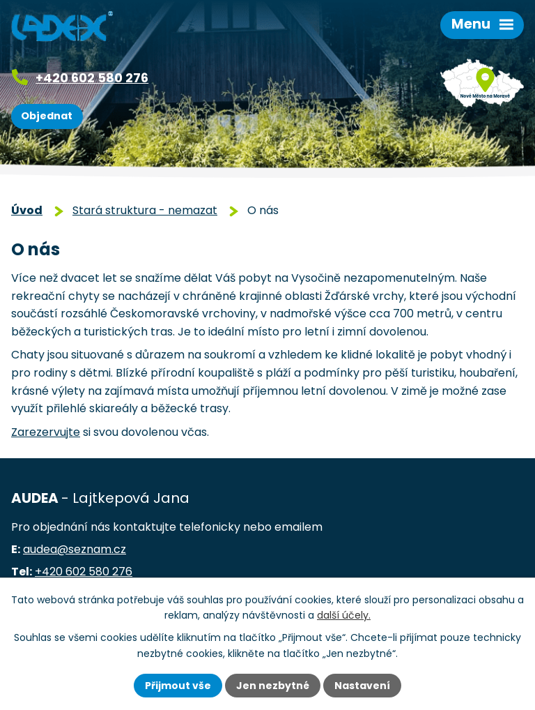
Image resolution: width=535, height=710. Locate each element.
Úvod (26, 210)
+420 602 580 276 (92, 77)
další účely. (344, 615)
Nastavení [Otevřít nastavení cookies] (362, 686)
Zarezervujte (45, 432)
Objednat (46, 116)
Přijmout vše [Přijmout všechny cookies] (178, 686)
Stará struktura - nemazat (144, 210)
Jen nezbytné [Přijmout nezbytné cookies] (272, 686)
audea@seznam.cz (74, 549)
